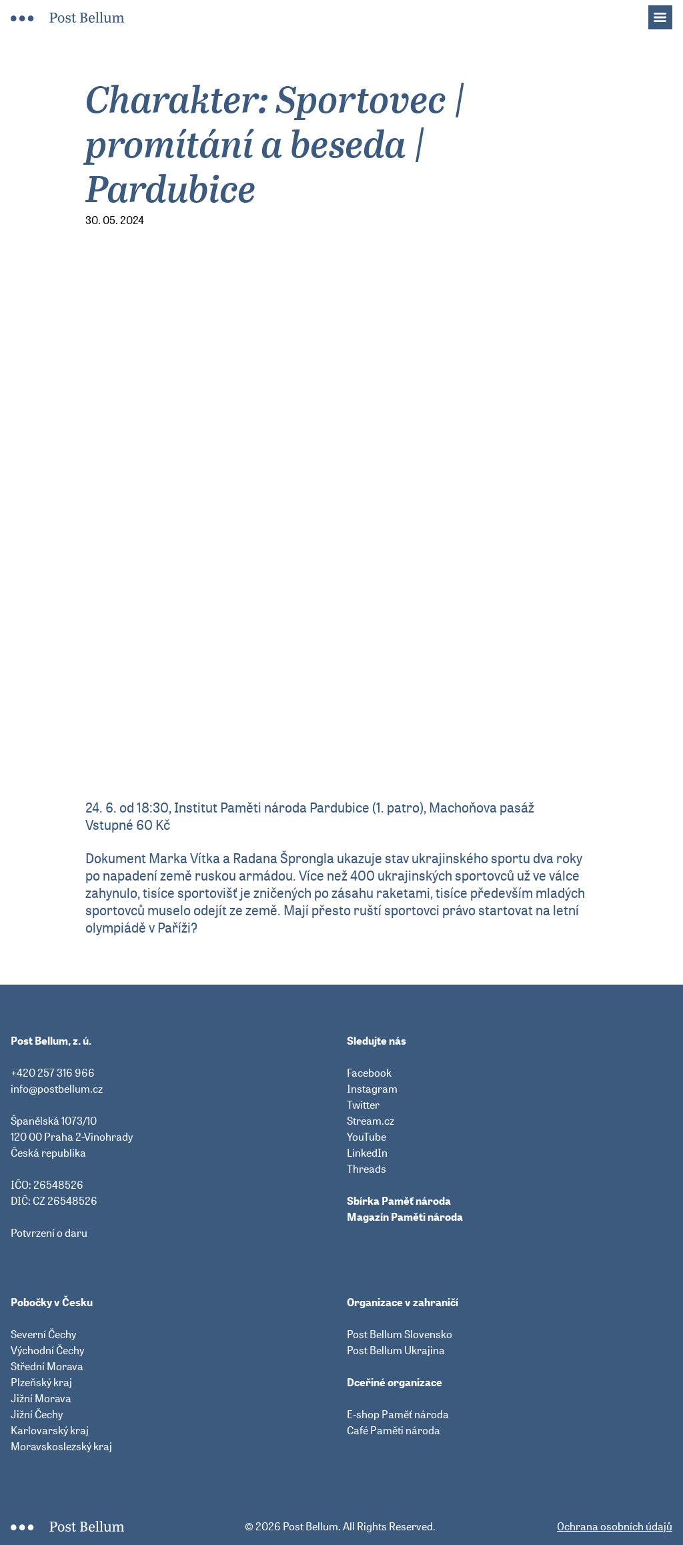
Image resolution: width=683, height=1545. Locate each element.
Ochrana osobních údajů (614, 1526)
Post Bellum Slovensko (399, 1334)
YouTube (366, 1136)
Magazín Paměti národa (405, 1216)
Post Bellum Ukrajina (396, 1350)
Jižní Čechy (37, 1414)
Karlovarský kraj (50, 1430)
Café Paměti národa (393, 1430)
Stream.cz (370, 1120)
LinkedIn (367, 1152)
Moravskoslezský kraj (61, 1446)
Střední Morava (47, 1366)
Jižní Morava (41, 1398)
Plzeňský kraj (41, 1382)
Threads (366, 1168)
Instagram (372, 1088)
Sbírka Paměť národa (399, 1200)
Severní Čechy (43, 1334)
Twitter (363, 1104)
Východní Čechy (47, 1350)
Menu (667, 13)
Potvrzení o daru (49, 1232)
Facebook (369, 1072)
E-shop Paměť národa (398, 1414)
